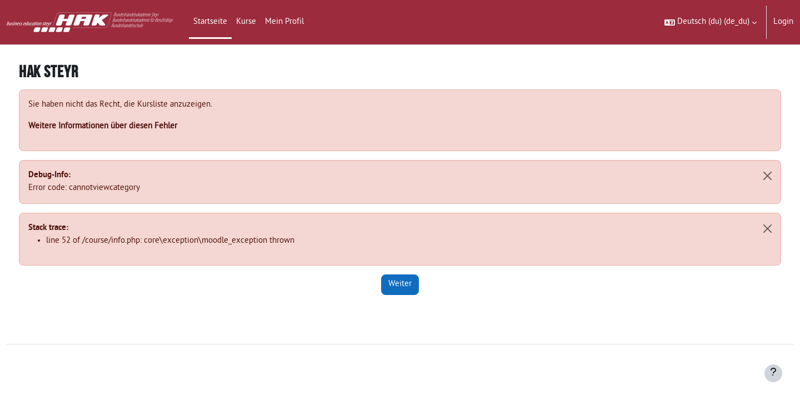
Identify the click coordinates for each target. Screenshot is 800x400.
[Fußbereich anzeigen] (773, 373)
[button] (710, 22)
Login (783, 22)
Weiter (400, 284)
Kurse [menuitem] (246, 22)
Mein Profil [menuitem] (284, 22)
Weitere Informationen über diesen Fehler (123, 126)
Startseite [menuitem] (210, 22)
